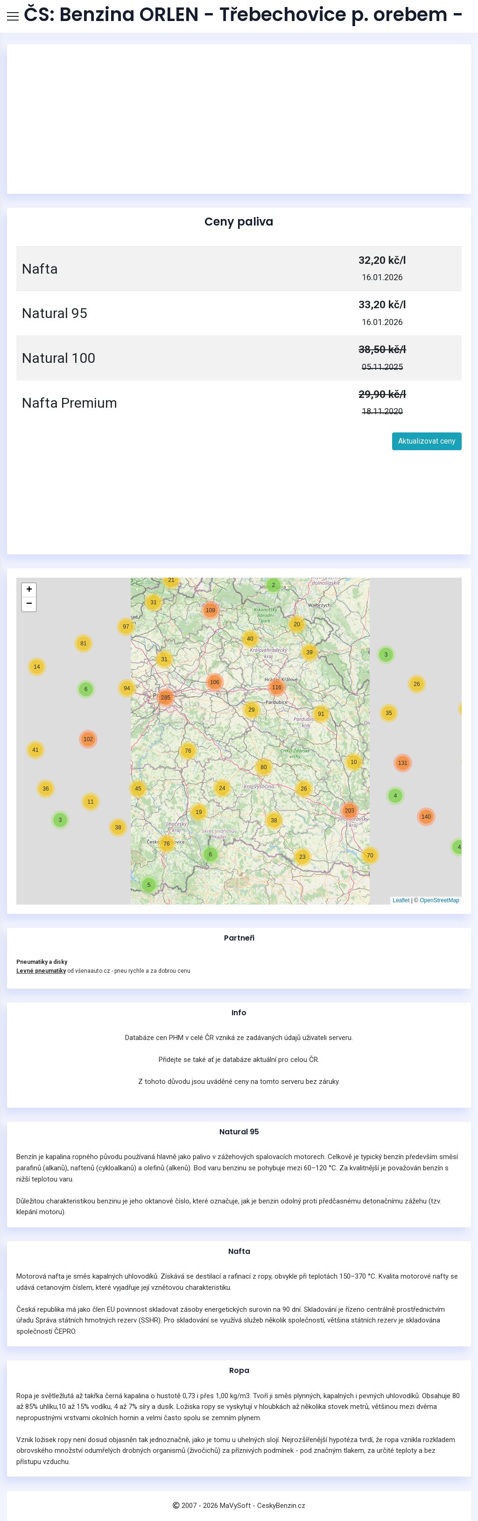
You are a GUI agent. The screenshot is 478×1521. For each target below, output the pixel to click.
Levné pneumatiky (41, 971)
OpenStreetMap (439, 900)
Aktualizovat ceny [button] (427, 441)
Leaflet (401, 900)
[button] (459, 847)
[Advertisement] (239, 119)
